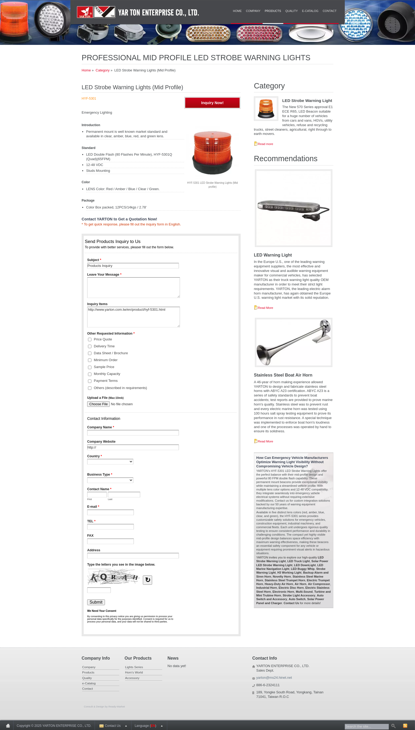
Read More (265, 307)
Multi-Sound (304, 591)
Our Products (138, 658)
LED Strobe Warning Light (307, 100)
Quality (291, 10)
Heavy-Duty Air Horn (279, 584)
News (173, 658)
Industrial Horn (266, 587)
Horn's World (134, 672)
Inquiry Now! (212, 103)
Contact (330, 10)
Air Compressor (319, 584)
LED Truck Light (299, 561)
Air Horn (300, 584)
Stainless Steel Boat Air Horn (283, 375)
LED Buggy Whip (303, 568)
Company (253, 10)
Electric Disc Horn (291, 587)
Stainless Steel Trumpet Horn (285, 580)
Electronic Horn (283, 591)
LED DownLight (305, 565)
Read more (265, 144)
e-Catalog (310, 10)
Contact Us (291, 603)
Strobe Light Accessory (299, 595)
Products (273, 10)
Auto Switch (297, 599)
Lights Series (134, 667)
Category (103, 70)
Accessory (132, 678)
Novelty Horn (282, 576)
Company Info (96, 658)
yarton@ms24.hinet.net (274, 678)
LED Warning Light (273, 255)
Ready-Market (116, 706)
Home (237, 10)
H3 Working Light (289, 572)
